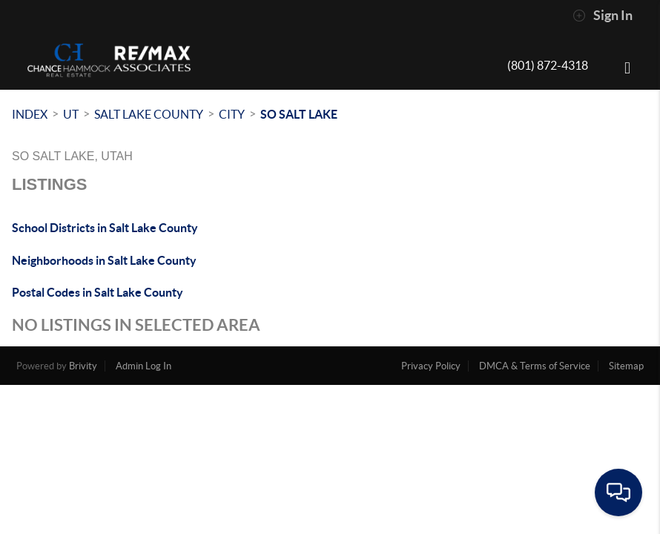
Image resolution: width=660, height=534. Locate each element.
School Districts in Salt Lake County (105, 227)
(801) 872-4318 (547, 65)
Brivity (83, 366)
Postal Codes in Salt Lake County (97, 292)
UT (71, 114)
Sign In (602, 15)
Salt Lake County (148, 114)
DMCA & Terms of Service (534, 366)
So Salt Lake (298, 114)
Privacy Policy (431, 366)
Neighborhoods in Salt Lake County (104, 260)
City (232, 114)
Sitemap (626, 366)
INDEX (29, 114)
